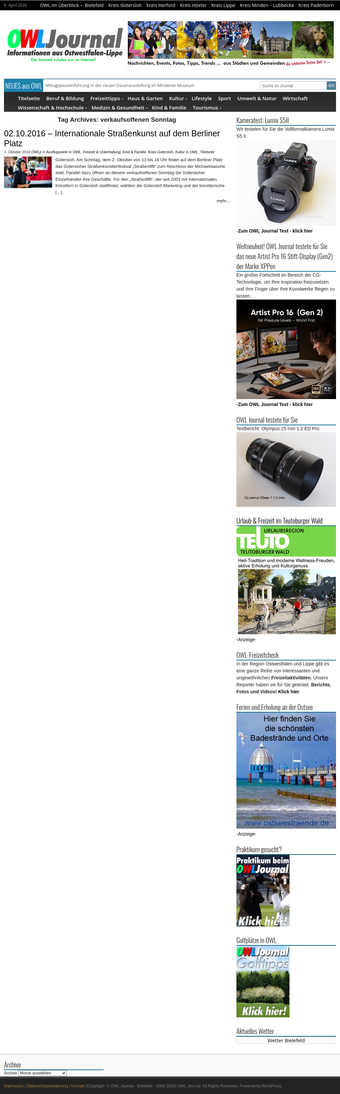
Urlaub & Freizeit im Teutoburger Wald (279, 520)
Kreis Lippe (223, 5)
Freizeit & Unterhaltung (102, 152)
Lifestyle (202, 98)
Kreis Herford (160, 5)
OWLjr (36, 152)
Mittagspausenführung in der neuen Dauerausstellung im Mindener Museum (119, 85)
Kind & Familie (169, 107)
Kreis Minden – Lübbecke (267, 5)
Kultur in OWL (186, 152)
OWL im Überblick (61, 5)
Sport (224, 98)
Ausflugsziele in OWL (63, 152)
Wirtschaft (295, 98)
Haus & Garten (145, 98)
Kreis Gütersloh (125, 5)
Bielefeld (94, 5)
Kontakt (78, 1086)
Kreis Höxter (193, 5)
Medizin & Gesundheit (119, 107)
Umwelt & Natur (257, 98)
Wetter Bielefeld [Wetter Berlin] (286, 1040)
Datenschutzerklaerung (47, 1086)
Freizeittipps (106, 98)
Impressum (14, 1086)
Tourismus (207, 107)
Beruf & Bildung (65, 98)
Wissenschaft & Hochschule (52, 107)
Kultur (178, 98)
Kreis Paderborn (316, 5)
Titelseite (29, 98)
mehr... (223, 201)
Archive (10, 1073)
